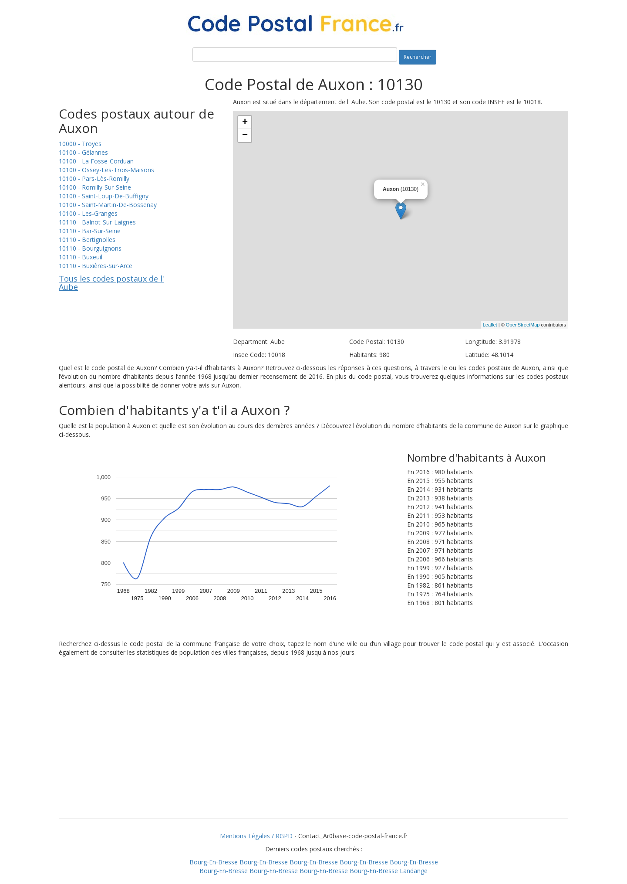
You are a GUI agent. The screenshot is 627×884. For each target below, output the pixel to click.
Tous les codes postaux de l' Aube (111, 282)
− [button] (245, 135)
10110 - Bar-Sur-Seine (90, 231)
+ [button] (245, 122)
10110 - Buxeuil (80, 257)
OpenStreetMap (523, 324)
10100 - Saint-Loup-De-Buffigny (103, 196)
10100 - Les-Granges (88, 213)
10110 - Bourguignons (90, 248)
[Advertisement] (313, 748)
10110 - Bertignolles (87, 239)
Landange (414, 871)
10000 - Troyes (80, 143)
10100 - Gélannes (83, 152)
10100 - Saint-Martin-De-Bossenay (108, 205)
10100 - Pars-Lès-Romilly (94, 178)
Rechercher (417, 57)
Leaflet (490, 324)
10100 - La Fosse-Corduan (96, 161)
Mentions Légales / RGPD (256, 836)
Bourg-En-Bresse (213, 862)
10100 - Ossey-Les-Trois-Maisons (106, 170)
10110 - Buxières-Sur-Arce (95, 266)
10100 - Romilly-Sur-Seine (95, 187)
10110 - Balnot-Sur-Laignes (97, 222)
